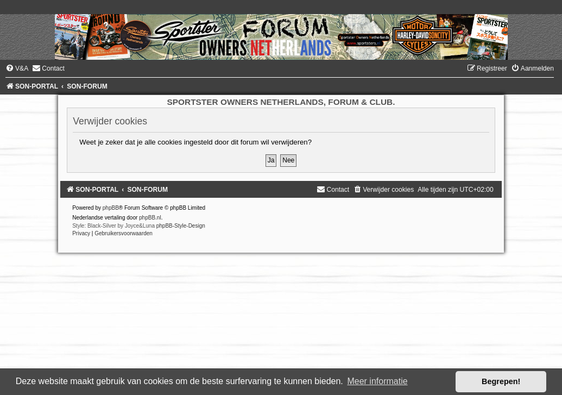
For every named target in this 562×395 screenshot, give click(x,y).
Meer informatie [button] (377, 381)
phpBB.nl (150, 218)
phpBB (111, 208)
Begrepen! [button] (501, 381)
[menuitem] (16, 68)
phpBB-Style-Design (180, 226)
